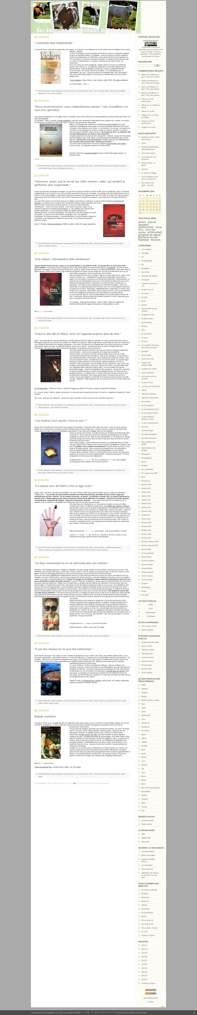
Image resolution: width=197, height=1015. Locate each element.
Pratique (144, 466)
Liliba (143, 834)
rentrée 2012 (146, 496)
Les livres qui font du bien (150, 386)
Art (142, 257)
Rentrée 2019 (146, 523)
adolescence (145, 227)
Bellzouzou (145, 897)
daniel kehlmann (104, 636)
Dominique (145, 731)
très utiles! (145, 595)
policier (71, 472)
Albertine (144, 689)
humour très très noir (117, 318)
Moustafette (145, 792)
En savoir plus (141, 1013)
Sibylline (144, 765)
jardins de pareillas (148, 855)
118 (87, 783)
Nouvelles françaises (149, 438)
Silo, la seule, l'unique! (149, 928)
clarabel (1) (145, 723)
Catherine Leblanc (148, 650)
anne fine (150, 229)
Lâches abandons (147, 373)
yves (143, 811)
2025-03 (144, 976)
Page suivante (104, 783)
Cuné (86, 535)
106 (48, 783)
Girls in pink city (147, 869)
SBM (110, 460)
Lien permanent (69, 91)
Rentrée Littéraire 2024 (149, 542)
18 (147, 207)
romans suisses (147, 576)
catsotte (144, 905)
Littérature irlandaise (148, 394)
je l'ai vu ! (144, 341)
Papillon (144, 795)
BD (142, 265)
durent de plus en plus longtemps (97, 550)
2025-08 (144, 957)
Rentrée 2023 (146, 538)
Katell (143, 750)
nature (40, 776)
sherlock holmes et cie (54, 472)
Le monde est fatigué (149, 173)
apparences (42, 93)
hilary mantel (105, 318)
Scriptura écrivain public (150, 642)
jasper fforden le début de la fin (104, 470)
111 (64, 783)
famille (141, 232)
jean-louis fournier (148, 237)
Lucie (143, 773)
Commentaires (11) (82, 91)
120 (93, 783)
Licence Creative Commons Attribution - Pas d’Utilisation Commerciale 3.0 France (150, 54)
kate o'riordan (113, 243)
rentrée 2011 (146, 492)
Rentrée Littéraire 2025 (149, 545)
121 (96, 783)
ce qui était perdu (99, 405)
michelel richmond (100, 166)
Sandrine (144, 799)
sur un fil (144, 932)
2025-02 (144, 980)
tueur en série (54, 703)
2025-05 (144, 968)
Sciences (144, 583)
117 (84, 783)
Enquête (144, 297)
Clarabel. (42, 159)
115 (77, 783)
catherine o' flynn (112, 405)
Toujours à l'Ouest (147, 935)
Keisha (143, 757)
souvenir (55, 168)
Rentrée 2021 (146, 530)
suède (123, 774)
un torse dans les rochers (112, 701)
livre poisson (145, 402)
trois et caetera (99, 91)
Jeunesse (144, 351)
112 (68, 783)
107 (52, 783)
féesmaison (145, 909)
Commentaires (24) (82, 405)
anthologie (145, 253)
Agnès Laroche (146, 646)
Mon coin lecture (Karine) (150, 788)
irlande (121, 243)
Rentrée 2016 (146, 511)
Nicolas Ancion (146, 665)
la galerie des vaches (149, 369)
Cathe (143, 708)
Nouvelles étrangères (149, 434)
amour (142, 222)
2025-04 (144, 972)
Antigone (144, 115)
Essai (143, 301)
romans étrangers (147, 561)
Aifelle (143, 81)
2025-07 (144, 960)
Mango (143, 780)
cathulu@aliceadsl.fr (150, 998)
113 (71, 783)
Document (145, 293)
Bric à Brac (145, 272)
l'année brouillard (112, 166)
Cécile (143, 712)
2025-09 (144, 953)
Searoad (144, 169)
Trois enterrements (148, 153)
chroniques (145, 280)
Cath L (143, 87)
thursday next (119, 470)
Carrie (152, 111)
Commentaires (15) (82, 547)
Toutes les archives (148, 983)
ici (88, 84)
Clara (143, 719)
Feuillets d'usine (147, 319)
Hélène (144, 738)
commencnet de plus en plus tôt (74, 550)
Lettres (143, 390)
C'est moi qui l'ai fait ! (149, 626)
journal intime (146, 355)
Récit (143, 477)
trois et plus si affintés (54, 93)
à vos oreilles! (146, 249)
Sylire (143, 803)
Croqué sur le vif (147, 290)
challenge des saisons (149, 276)
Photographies (146, 458)
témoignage (145, 587)
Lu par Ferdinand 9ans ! (150, 423)
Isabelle (144, 742)
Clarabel (41, 311)
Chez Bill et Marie (147, 852)
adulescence (58, 550)
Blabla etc (145, 901)
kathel (143, 754)
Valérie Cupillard (147, 630)
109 (58, 783)
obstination (62, 168)
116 (80, 783)
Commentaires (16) (82, 636)
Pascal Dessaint (147, 654)
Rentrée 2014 (146, 504)
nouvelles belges (147, 430)
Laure (143, 761)
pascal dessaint (147, 223)
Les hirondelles (146, 865)
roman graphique (147, 553)
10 (143, 204)
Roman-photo (146, 557)
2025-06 (144, 964)
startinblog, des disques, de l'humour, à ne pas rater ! (150, 875)
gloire (96, 636)
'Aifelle (77, 535)
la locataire (96, 318)
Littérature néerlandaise (150, 398)
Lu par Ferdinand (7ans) (150, 409)
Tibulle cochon (146, 824)
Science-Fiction (147, 580)
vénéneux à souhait (44, 320)
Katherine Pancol (147, 661)
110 (61, 783)
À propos (150, 1002)
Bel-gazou (145, 894)
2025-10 (144, 949)
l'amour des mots (147, 359)
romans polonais (147, 572)
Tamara (144, 807)
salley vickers (109, 91)
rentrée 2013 (146, 500)
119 (90, 783)
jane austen (42, 472)
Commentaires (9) (82, 318)
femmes (156, 239)
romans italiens (146, 568)
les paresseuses (147, 913)
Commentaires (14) (82, 166)
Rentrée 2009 (146, 485)
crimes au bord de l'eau (102, 774)
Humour (144, 326)
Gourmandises (146, 322)
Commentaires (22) (82, 470)
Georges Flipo (146, 669)
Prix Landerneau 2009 (149, 473)
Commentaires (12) (82, 701)
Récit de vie (145, 481)
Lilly (142, 769)
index (143, 330)
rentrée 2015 (146, 507)
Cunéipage (151, 616)
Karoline (144, 746)
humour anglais (120, 91)
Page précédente (40, 783)
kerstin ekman (115, 774)
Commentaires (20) (82, 243)
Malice (143, 776)
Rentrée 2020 (146, 526)
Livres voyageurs (147, 405)
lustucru (144, 916)
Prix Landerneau (147, 469)
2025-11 (144, 945)
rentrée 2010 (146, 488)
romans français (147, 564)
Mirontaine (145, 842)
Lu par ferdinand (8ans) (149, 413)
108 (55, 783)
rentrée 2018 (146, 519)
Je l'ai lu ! (144, 338)
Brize (143, 704)
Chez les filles (90, 531)
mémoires (145, 427)
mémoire (70, 168)
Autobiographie (146, 261)
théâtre (143, 591)
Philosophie (145, 454)
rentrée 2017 (146, 515)
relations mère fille (50, 246)
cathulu (144, 75)
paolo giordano (99, 547)
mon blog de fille (147, 924)
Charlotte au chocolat (149, 890)
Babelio (144, 696)
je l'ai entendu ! (146, 334)
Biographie (145, 268)
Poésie (143, 462)
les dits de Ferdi (147, 383)
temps (49, 168)
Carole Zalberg (146, 673)
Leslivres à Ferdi (147, 820)
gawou (143, 734)
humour (143, 239)
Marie (143, 784)
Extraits (144, 305)
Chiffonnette (145, 715)
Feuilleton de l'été (147, 315)
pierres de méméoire (101, 243)
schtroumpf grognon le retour (150, 234)
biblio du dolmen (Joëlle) (150, 700)
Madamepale (150, 612)
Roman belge (146, 549)
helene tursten (99, 701)
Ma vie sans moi (147, 920)
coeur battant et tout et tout (59, 407)
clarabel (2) (145, 727)
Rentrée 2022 (146, 534)
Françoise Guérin (147, 657)
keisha (143, 93)
